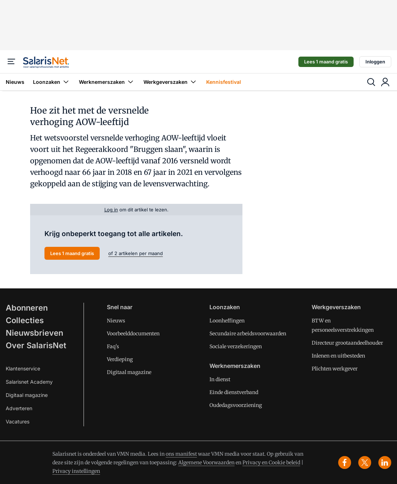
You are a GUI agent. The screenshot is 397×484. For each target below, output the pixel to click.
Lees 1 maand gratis (326, 61)
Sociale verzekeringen (235, 346)
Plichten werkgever (335, 368)
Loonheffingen (227, 320)
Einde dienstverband (233, 392)
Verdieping (120, 359)
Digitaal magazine (27, 395)
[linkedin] (384, 462)
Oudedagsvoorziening (235, 405)
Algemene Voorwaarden (206, 462)
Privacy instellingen (76, 471)
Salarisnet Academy (29, 382)
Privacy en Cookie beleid (271, 462)
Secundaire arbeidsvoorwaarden (247, 333)
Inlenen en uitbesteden (338, 356)
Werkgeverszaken (170, 81)
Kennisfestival (223, 82)
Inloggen (375, 61)
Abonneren (27, 307)
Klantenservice (23, 368)
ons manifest (181, 454)
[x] (364, 462)
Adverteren (19, 408)
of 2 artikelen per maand (135, 253)
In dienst (219, 379)
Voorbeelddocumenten (133, 333)
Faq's (113, 346)
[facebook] (344, 462)
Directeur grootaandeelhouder (347, 343)
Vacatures (17, 421)
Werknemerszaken (107, 81)
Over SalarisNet (36, 345)
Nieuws (15, 82)
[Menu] (11, 61)
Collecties (25, 320)
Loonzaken (51, 81)
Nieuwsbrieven (34, 332)
